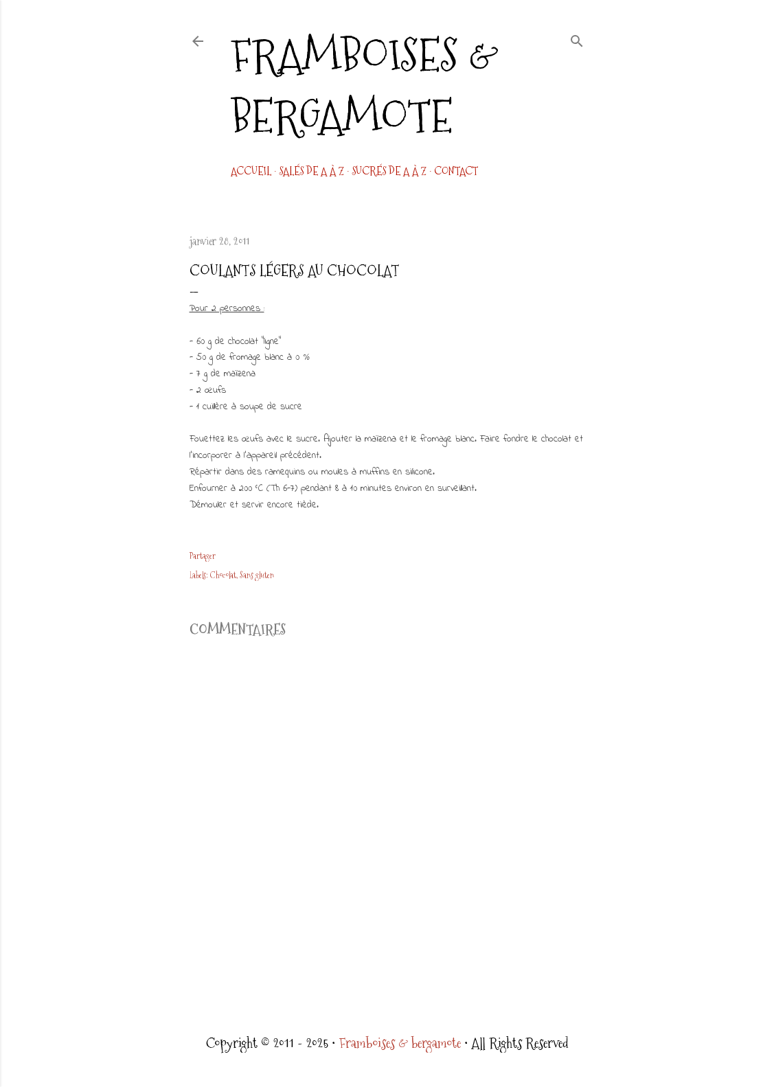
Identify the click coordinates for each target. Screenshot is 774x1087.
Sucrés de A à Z (389, 171)
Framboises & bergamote (365, 86)
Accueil (251, 171)
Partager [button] (203, 556)
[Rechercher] (577, 38)
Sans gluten (257, 575)
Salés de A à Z (311, 171)
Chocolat (223, 575)
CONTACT (456, 171)
